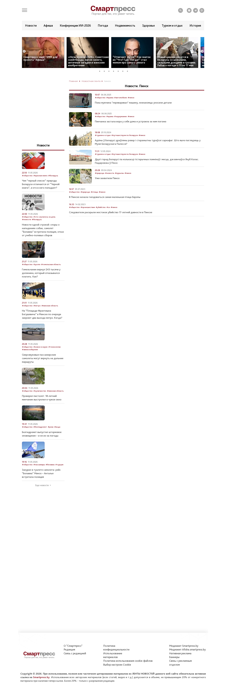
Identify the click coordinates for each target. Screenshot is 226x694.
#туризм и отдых (103, 144)
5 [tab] (119, 80)
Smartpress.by (41, 677)
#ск (108, 216)
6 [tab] (123, 80)
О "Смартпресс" (73, 645)
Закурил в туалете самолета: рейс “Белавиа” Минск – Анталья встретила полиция (41, 482)
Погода (103, 25)
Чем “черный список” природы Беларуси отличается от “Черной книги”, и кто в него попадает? (40, 193)
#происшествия (87, 216)
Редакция (69, 649)
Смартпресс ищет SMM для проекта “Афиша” (40, 68)
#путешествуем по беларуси (124, 144)
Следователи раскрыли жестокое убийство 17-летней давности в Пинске (110, 221)
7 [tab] (128, 80)
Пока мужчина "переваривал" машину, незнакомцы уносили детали (133, 112)
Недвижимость (125, 25)
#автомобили (120, 107)
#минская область (49, 315)
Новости (31, 25)
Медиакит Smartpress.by (183, 645)
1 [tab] (100, 80)
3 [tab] (110, 80)
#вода (57, 436)
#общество (100, 107)
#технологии (54, 356)
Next (202, 60)
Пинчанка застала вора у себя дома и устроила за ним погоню (130, 130)
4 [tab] (114, 80)
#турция (59, 474)
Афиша (48, 25)
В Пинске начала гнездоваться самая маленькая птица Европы (104, 206)
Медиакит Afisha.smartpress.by (187, 649)
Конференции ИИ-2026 (75, 25)
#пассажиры (39, 474)
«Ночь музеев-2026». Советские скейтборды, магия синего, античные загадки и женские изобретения (88, 70)
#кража (109, 107)
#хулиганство (39, 400)
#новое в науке (40, 356)
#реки (50, 436)
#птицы (94, 201)
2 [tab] (105, 80)
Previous (24, 60)
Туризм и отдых (172, 25)
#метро (37, 315)
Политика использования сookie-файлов (128, 660)
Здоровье (148, 25)
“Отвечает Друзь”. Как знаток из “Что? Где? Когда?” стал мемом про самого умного (132, 69)
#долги (36, 273)
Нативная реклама (180, 653)
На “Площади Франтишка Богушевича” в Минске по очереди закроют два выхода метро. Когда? (42, 323)
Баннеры (174, 657)
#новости (109, 182)
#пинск (131, 107)
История (195, 25)
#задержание (120, 125)
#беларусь (53, 185)
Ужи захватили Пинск (107, 187)
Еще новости (42, 494)
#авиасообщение (30, 359)
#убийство (101, 216)
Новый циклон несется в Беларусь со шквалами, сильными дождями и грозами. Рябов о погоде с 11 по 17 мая (176, 70)
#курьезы (119, 182)
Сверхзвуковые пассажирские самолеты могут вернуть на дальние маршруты (42, 367)
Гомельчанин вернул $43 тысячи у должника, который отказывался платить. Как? (41, 282)
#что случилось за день (44, 226)
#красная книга (40, 185)
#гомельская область (51, 273)
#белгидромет (40, 436)
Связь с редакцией (75, 653)
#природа (99, 182)
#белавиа (50, 474)
